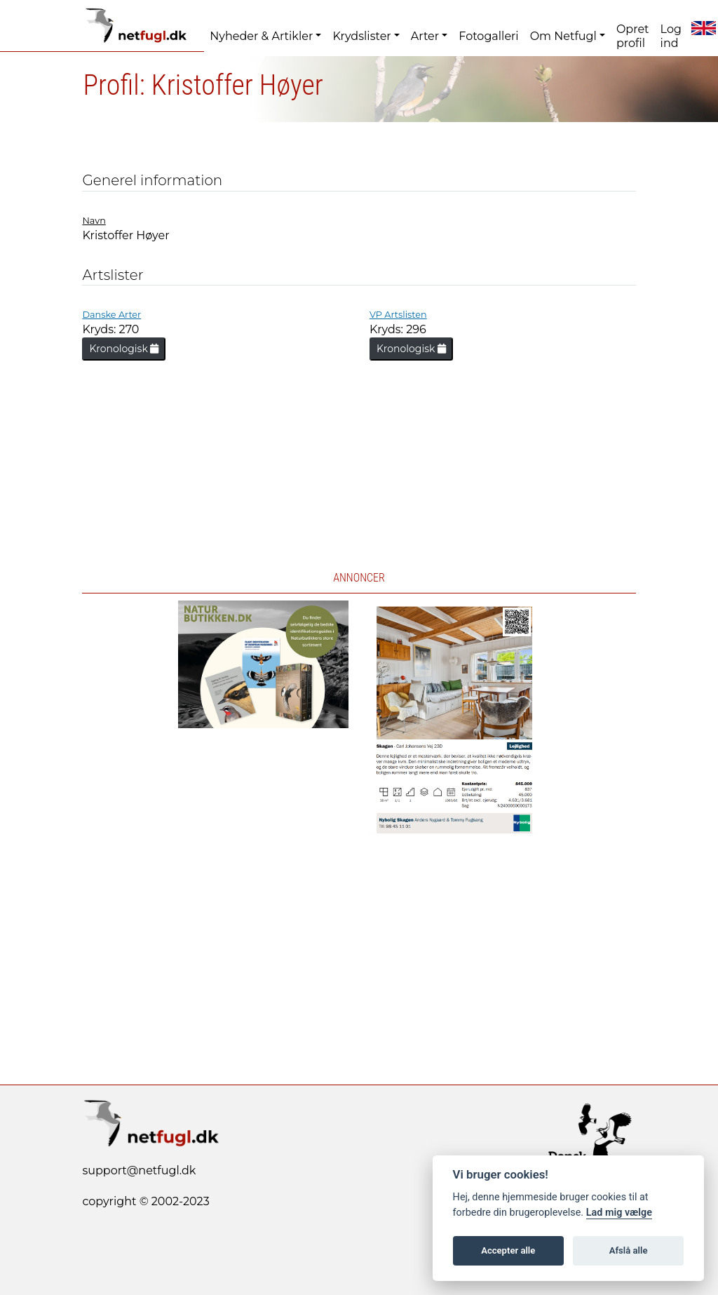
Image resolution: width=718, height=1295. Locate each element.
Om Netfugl (563, 36)
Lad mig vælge (619, 1213)
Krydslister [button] (361, 36)
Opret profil (632, 36)
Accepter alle (508, 1250)
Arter (425, 36)
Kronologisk (123, 348)
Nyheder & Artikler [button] (261, 36)
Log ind (671, 36)
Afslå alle (628, 1250)
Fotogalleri (488, 36)
